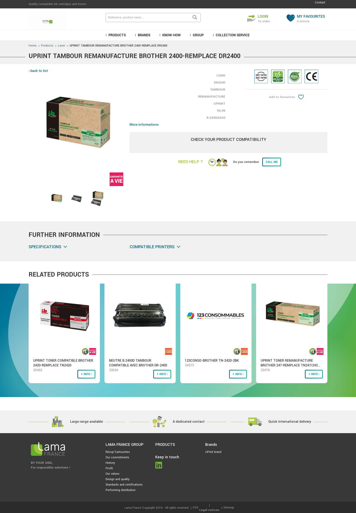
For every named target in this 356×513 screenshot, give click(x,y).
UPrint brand (213, 452)
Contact (320, 2)
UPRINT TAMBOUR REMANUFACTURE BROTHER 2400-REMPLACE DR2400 (118, 45)
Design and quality (117, 479)
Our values (112, 474)
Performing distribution (121, 490)
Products (117, 35)
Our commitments (117, 457)
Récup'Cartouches (118, 452)
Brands (143, 35)
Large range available (86, 421)
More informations (144, 124)
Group (198, 35)
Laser (61, 45)
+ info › (86, 374)
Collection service (232, 35)
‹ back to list (38, 71)
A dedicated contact (189, 421)
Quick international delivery (289, 421)
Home (33, 45)
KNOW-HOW (171, 35)
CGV (195, 508)
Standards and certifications (124, 485)
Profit (109, 468)
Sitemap (228, 508)
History (110, 463)
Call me (272, 162)
